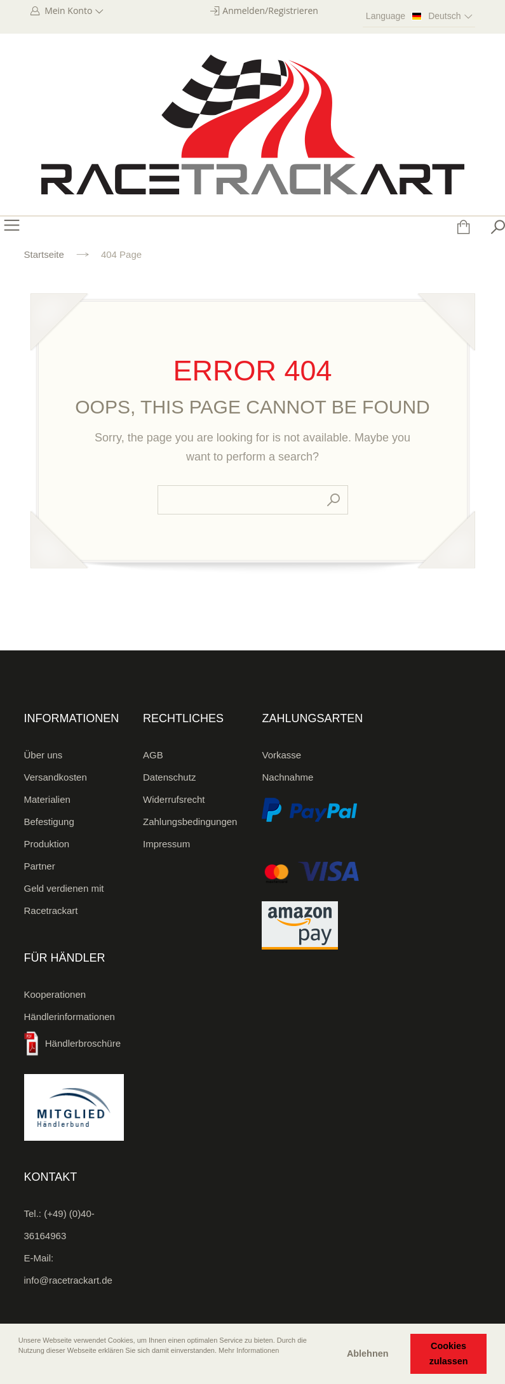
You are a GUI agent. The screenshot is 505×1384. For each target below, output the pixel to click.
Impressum (166, 843)
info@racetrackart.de (68, 1280)
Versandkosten (55, 777)
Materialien (47, 799)
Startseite (44, 254)
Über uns (43, 754)
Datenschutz (169, 777)
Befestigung (49, 821)
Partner (39, 866)
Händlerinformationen (69, 1016)
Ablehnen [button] (368, 1353)
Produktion (47, 843)
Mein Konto (73, 10)
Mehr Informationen (249, 1350)
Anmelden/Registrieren (270, 10)
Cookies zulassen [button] (448, 1353)
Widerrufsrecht (174, 799)
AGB (153, 754)
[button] (19, 1368)
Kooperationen (55, 994)
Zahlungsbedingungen (190, 821)
